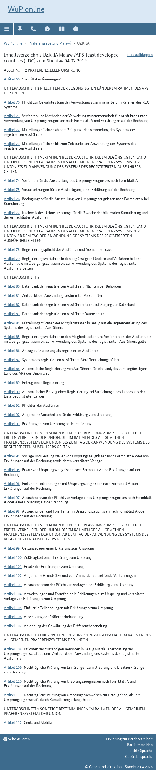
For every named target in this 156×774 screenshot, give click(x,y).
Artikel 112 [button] (13, 722)
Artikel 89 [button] (12, 382)
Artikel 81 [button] (12, 295)
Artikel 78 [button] (12, 249)
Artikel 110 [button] (13, 681)
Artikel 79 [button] (12, 258)
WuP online (26, 9)
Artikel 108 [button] (13, 648)
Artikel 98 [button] (12, 511)
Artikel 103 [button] (13, 584)
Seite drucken (16, 738)
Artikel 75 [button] (12, 189)
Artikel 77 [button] (12, 212)
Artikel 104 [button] (13, 593)
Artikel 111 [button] (13, 694)
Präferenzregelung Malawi (50, 43)
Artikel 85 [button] (12, 336)
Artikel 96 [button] (12, 483)
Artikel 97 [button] (12, 497)
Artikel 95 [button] (12, 469)
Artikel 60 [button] (12, 79)
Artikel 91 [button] (12, 405)
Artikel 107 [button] (13, 625)
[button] (7, 28)
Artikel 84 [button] (12, 322)
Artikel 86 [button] (12, 350)
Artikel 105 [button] (13, 607)
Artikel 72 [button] (12, 129)
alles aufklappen (140, 54)
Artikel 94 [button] (12, 456)
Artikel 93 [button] (12, 423)
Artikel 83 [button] (12, 313)
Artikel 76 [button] (12, 198)
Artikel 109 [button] (13, 667)
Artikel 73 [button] (12, 143)
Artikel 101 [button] (13, 566)
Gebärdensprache (139, 756)
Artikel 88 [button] (12, 368)
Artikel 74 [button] (12, 180)
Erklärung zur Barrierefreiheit (129, 738)
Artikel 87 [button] (12, 359)
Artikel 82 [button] (12, 304)
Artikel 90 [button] (12, 391)
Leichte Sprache (140, 750)
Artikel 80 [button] (12, 286)
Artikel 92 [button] (12, 414)
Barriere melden (140, 744)
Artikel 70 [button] (12, 102)
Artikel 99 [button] (12, 548)
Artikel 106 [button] (13, 616)
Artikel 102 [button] (13, 575)
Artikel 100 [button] (13, 557)
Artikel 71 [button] (12, 115)
